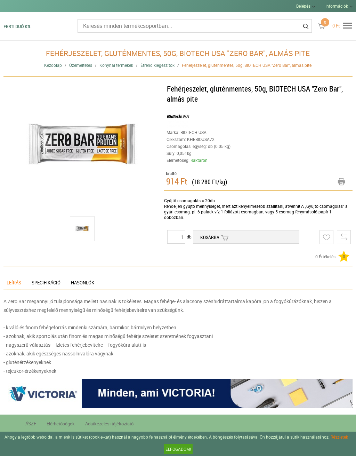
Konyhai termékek (116, 65)
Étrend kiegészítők (157, 65)
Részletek (339, 437)
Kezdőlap (53, 65)
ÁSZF (30, 423)
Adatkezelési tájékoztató (109, 423)
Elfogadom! (178, 449)
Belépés (303, 6)
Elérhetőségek (61, 423)
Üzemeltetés (80, 65)
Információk (336, 6)
